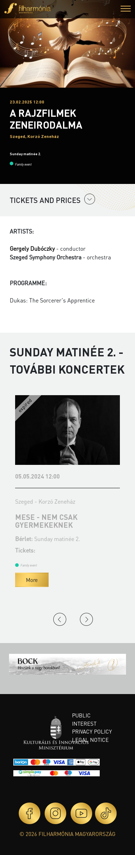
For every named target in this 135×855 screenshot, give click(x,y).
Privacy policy (92, 731)
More (32, 579)
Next (86, 619)
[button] (126, 9)
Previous (59, 619)
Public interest (84, 719)
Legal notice (90, 739)
